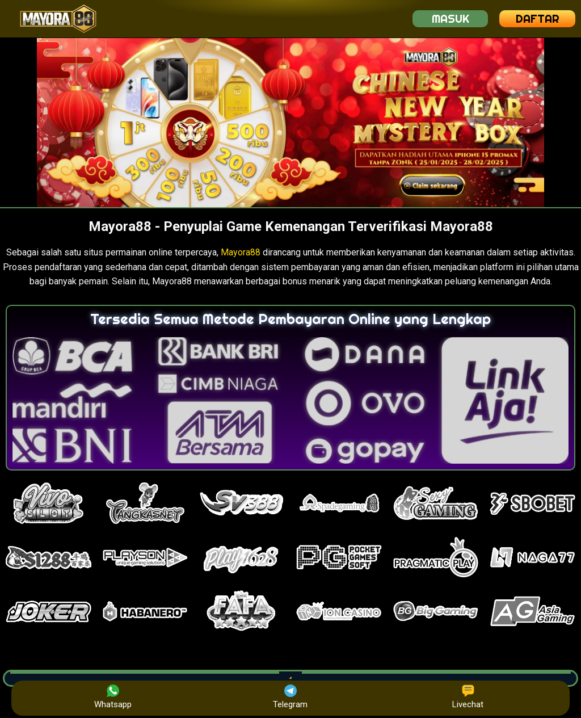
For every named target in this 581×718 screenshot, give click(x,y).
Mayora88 (240, 252)
